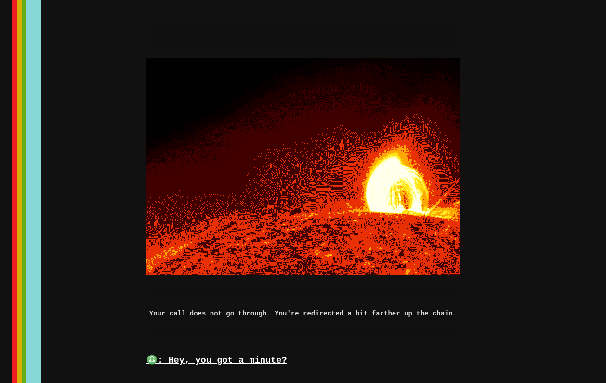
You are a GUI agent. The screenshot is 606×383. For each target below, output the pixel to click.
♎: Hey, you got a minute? (216, 360)
